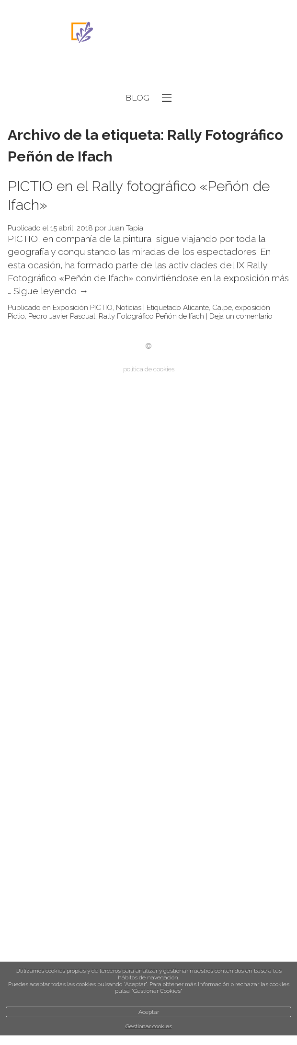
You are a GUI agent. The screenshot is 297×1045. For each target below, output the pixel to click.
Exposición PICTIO (83, 307)
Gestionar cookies (149, 1026)
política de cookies (148, 369)
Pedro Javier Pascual (61, 316)
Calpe (222, 307)
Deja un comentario (241, 316)
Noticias (128, 307)
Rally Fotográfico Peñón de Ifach (151, 316)
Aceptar (148, 1012)
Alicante (196, 307)
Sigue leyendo (51, 291)
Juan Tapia (125, 228)
